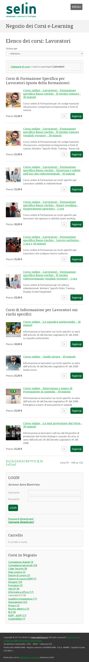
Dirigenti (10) (15, 582)
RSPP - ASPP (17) (17, 615)
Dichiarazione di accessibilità (29, 641)
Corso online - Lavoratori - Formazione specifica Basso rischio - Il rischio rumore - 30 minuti (52, 94)
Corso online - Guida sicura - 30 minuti (49, 356)
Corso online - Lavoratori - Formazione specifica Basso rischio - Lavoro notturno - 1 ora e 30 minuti (51, 240)
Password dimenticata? (21, 518)
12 (38, 461)
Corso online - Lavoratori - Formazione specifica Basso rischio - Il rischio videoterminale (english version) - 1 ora (50, 275)
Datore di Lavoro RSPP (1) (22, 578)
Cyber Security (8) (17, 568)
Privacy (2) (14, 605)
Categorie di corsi (20, 66)
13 (41, 461)
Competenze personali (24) (22, 565)
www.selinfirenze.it (39, 637)
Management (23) (17, 602)
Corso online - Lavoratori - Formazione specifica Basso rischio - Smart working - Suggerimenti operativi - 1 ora (50, 205)
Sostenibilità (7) (16, 618)
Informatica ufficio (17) (21, 592)
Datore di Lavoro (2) (19, 575)
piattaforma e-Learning (29, 657)
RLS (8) (12, 612)
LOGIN (13, 507)
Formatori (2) (15, 585)
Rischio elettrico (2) (18, 608)
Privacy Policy (72, 637)
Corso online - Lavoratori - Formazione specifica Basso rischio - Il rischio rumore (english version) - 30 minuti (51, 132)
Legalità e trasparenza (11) (22, 598)
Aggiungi (76, 116)
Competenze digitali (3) (20, 562)
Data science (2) (17, 572)
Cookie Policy (9, 641)
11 (34, 461)
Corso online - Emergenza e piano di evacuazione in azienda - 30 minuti (47, 390)
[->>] (13, 464)
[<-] (14, 461)
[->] (8, 464)
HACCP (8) (13, 588)
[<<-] (8, 461)
